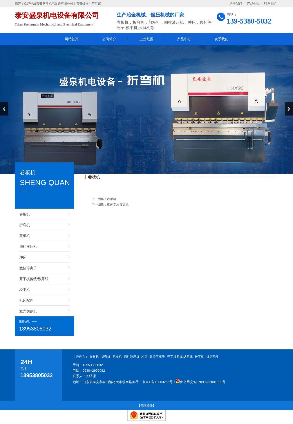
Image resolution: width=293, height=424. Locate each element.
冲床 (22, 257)
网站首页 (72, 39)
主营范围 (146, 39)
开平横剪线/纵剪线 (33, 279)
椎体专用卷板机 (117, 204)
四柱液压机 (28, 246)
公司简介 (109, 39)
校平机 (24, 290)
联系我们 (270, 3)
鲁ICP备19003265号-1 (159, 382)
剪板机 (24, 236)
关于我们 (236, 3)
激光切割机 (28, 311)
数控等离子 (28, 268)
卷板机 (24, 214)
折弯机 (24, 225)
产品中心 (253, 3)
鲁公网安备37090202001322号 (200, 382)
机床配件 (26, 300)
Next (289, 109)
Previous (4, 109)
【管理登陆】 (146, 405)
